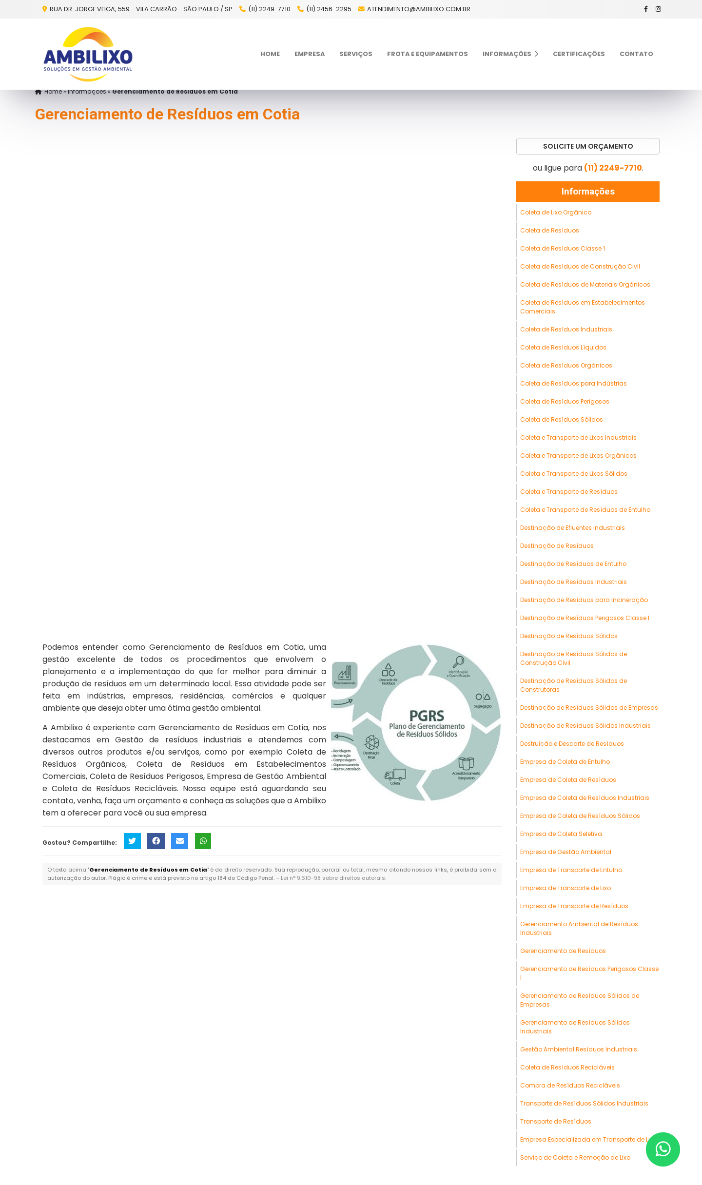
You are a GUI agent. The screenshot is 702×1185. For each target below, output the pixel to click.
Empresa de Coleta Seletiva (561, 834)
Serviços (355, 54)
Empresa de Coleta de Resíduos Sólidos (580, 816)
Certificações (579, 54)
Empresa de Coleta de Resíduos (568, 780)
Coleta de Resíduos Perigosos (564, 401)
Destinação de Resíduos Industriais (573, 582)
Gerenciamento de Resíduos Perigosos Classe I (589, 973)
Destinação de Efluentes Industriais (572, 528)
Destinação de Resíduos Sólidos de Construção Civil (573, 658)
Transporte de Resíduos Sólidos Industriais (584, 1103)
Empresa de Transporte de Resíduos (574, 906)
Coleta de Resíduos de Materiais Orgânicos (585, 284)
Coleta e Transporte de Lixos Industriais (578, 437)
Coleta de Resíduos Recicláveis (567, 1067)
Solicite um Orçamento (588, 146)
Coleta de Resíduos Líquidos (563, 347)
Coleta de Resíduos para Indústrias (573, 383)
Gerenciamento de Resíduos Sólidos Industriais (575, 1026)
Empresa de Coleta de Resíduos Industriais (584, 798)
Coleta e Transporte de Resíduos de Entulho (585, 509)
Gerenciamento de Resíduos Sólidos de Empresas (579, 1000)
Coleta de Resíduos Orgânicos (566, 365)
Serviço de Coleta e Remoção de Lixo (575, 1157)
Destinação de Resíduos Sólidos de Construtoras (573, 685)
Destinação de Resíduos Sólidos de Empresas (589, 707)
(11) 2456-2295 (328, 9)
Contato (636, 54)
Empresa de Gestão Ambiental (565, 852)
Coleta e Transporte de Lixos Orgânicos (578, 455)
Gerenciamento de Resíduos (563, 951)
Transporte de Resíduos (555, 1121)
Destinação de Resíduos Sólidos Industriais (585, 725)
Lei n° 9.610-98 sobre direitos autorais (333, 878)
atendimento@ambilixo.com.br (418, 9)
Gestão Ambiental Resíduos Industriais (578, 1049)
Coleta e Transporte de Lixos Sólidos (573, 473)
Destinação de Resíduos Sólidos (569, 636)
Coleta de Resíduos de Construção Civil (580, 266)
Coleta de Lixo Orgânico (555, 212)
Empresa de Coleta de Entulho (565, 762)
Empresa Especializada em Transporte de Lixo (588, 1139)
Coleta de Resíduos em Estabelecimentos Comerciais (582, 306)
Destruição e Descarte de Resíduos (572, 743)
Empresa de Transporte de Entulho (571, 870)
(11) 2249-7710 (269, 9)
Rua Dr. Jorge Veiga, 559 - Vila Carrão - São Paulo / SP (140, 9)
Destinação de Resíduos (557, 546)
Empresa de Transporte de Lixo (565, 888)
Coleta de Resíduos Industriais (566, 329)
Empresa (309, 54)
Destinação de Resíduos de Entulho (573, 564)
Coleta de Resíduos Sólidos (561, 419)
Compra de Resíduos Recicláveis (570, 1085)
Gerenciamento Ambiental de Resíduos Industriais (579, 928)
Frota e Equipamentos (427, 54)
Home (270, 54)
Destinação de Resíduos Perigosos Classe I (584, 618)
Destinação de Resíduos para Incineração (584, 600)
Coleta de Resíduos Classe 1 (562, 248)
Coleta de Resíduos (549, 230)
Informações (510, 54)
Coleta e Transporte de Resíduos (569, 491)
